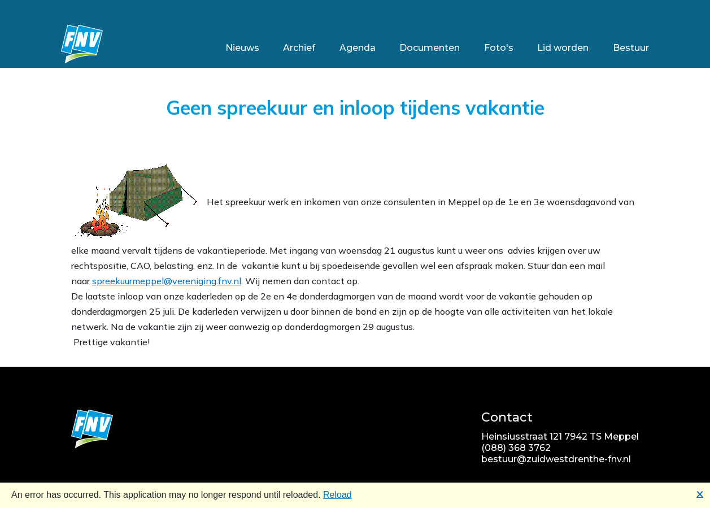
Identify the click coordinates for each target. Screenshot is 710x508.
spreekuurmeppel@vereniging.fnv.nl (166, 280)
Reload (337, 495)
